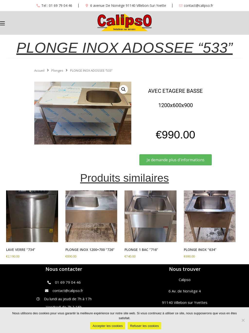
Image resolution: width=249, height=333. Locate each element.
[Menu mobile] (2, 23)
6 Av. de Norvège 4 (185, 291)
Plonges (57, 70)
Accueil (39, 70)
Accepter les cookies (108, 326)
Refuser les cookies (144, 326)
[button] (123, 89)
